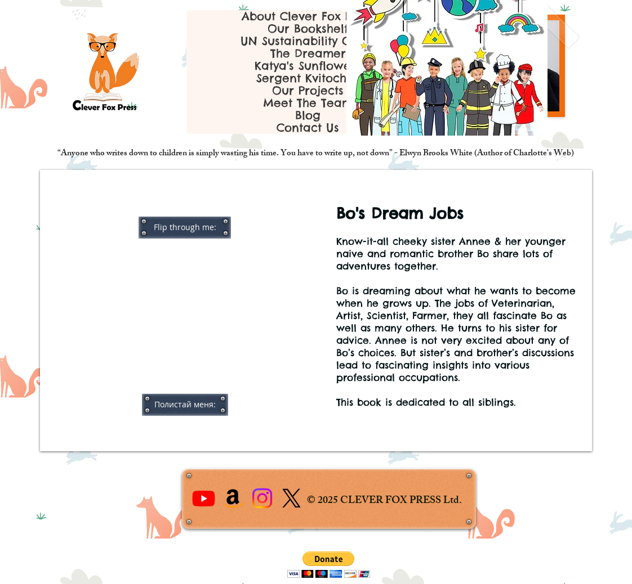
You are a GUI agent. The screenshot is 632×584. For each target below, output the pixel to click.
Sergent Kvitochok (308, 78)
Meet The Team (308, 103)
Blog (308, 115)
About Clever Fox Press (308, 16)
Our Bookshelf (308, 29)
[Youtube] (203, 498)
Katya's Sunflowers (308, 66)
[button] (185, 227)
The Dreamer (308, 53)
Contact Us (308, 128)
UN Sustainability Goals (308, 41)
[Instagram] (262, 498)
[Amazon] (233, 498)
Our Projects (308, 90)
